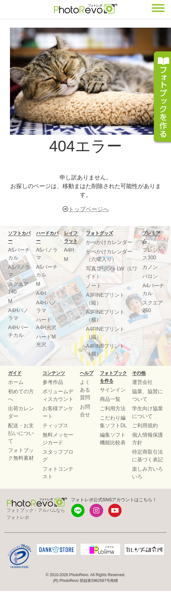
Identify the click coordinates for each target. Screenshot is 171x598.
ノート (93, 285)
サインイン (113, 390)
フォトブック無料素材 (21, 454)
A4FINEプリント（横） (105, 350)
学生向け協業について (147, 412)
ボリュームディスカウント (58, 395)
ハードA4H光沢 (46, 323)
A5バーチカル (19, 253)
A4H (41, 293)
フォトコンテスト (58, 472)
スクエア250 (152, 306)
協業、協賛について (147, 395)
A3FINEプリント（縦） (105, 298)
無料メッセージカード (58, 438)
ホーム (16, 382)
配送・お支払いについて (21, 433)
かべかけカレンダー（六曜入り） (109, 255)
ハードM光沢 (46, 340)
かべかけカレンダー (109, 242)
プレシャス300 (152, 253)
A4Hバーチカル (18, 331)
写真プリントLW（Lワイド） (112, 272)
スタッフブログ (58, 455)
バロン (150, 276)
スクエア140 (18, 287)
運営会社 (142, 382)
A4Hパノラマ (18, 314)
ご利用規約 (145, 425)
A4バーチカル (153, 289)
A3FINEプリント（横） (105, 315)
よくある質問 (85, 389)
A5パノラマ (19, 270)
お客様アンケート (58, 412)
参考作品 (53, 382)
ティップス (55, 425)
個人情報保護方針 (147, 438)
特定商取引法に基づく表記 (147, 455)
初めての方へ (21, 395)
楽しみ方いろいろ (147, 472)
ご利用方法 (113, 408)
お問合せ (85, 410)
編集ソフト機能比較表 (113, 438)
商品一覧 (110, 399)
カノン (150, 267)
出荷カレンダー (21, 412)
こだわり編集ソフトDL (113, 421)
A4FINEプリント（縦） (105, 333)
